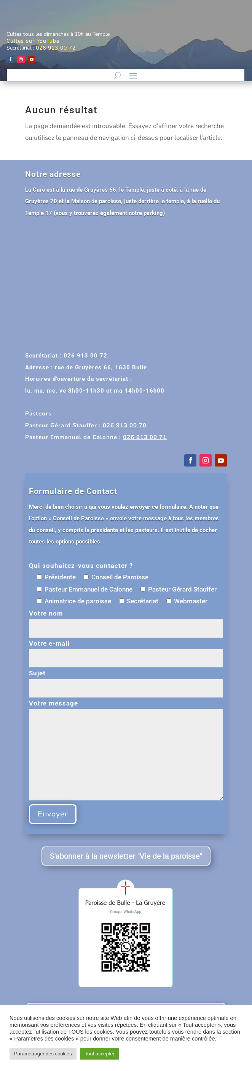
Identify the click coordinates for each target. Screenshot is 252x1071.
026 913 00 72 (56, 47)
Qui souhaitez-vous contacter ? (81, 565)
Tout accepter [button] (100, 1054)
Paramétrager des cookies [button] (43, 1054)
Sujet (126, 680)
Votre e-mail (126, 651)
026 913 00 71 (145, 437)
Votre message (126, 750)
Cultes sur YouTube (32, 41)
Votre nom (126, 620)
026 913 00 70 (125, 425)
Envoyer (53, 814)
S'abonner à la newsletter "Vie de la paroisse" (126, 856)
